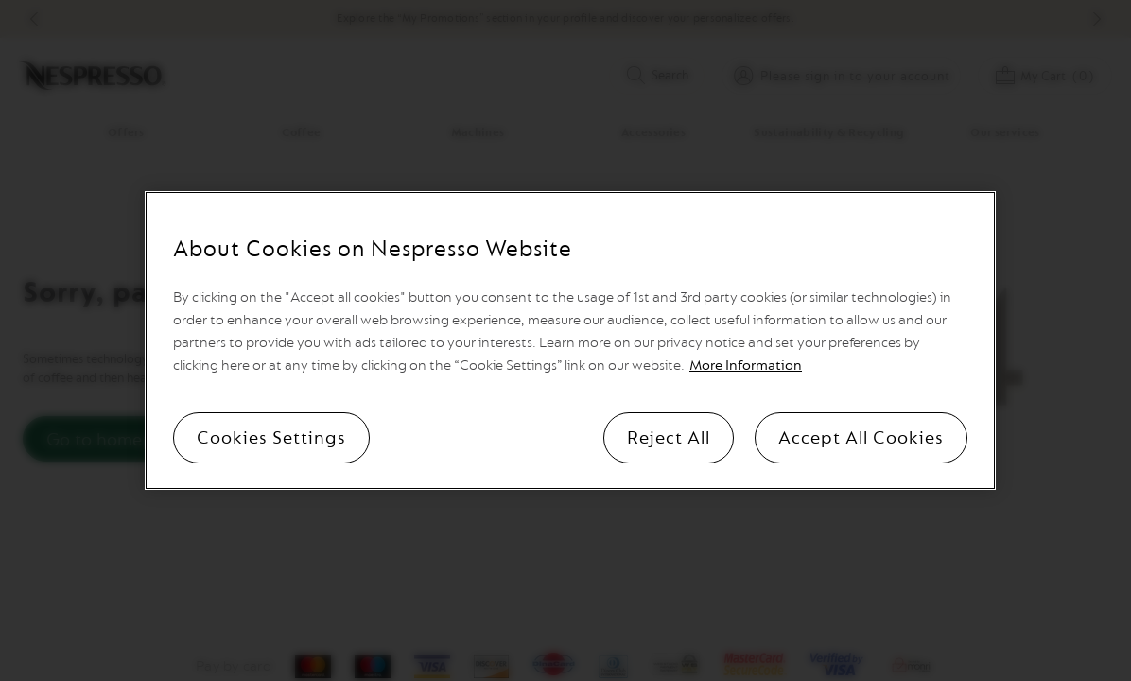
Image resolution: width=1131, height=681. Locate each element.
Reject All (668, 438)
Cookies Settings (271, 438)
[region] (570, 340)
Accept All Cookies (861, 438)
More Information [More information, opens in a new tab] (745, 366)
